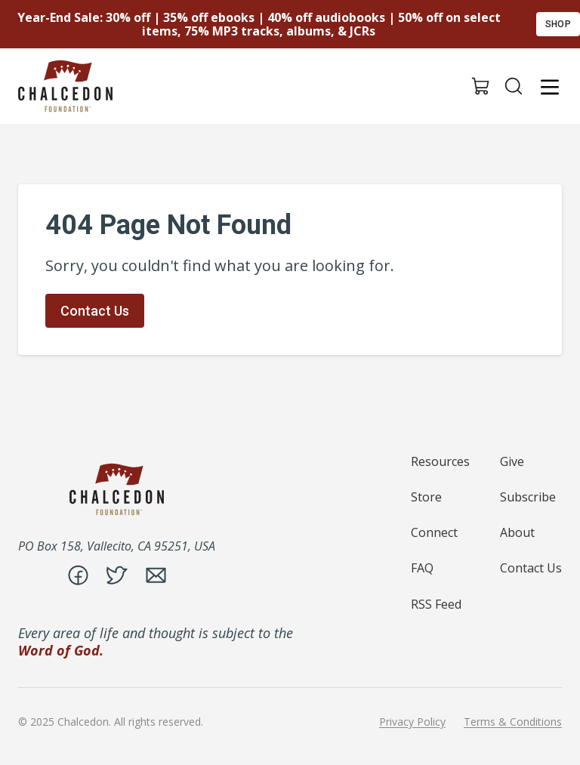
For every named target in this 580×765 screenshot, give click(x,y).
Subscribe (528, 497)
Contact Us (94, 311)
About (517, 532)
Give (512, 461)
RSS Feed (436, 604)
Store (426, 497)
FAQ (422, 568)
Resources (440, 461)
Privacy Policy (412, 722)
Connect (434, 532)
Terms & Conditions (513, 722)
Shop (558, 24)
